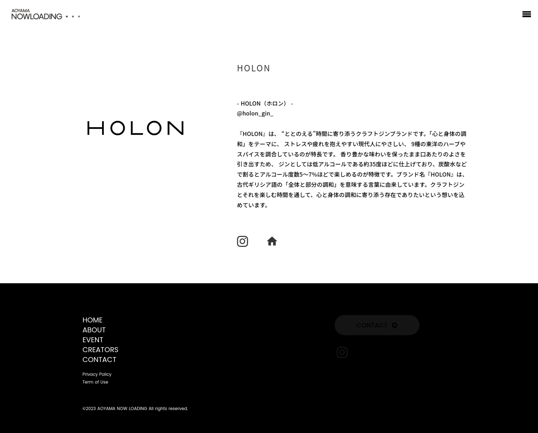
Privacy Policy (97, 374)
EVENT (93, 340)
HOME (93, 320)
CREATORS (101, 350)
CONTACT (100, 359)
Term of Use (95, 382)
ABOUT (94, 330)
